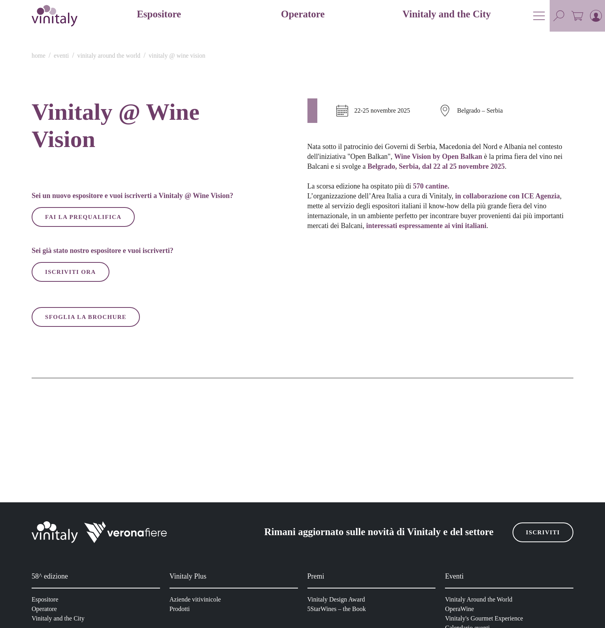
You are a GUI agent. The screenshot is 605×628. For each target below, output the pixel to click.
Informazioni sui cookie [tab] (421, 241)
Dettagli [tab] (303, 241)
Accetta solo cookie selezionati (303, 407)
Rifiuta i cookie (189, 407)
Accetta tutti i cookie (416, 407)
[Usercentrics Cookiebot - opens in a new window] (436, 215)
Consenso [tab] (184, 241)
